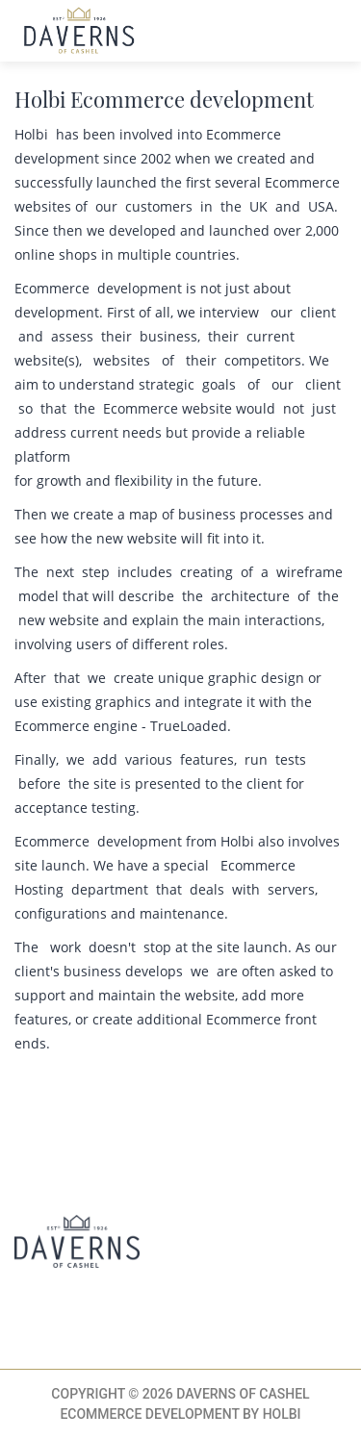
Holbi (282, 1414)
